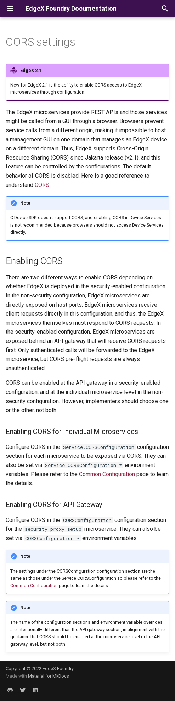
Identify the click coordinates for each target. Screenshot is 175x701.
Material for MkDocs (48, 676)
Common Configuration (107, 474)
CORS (42, 185)
